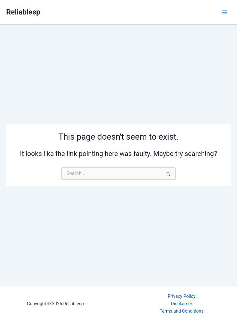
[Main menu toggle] (224, 12)
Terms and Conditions (181, 311)
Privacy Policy (182, 296)
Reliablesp (23, 12)
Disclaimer (181, 303)
